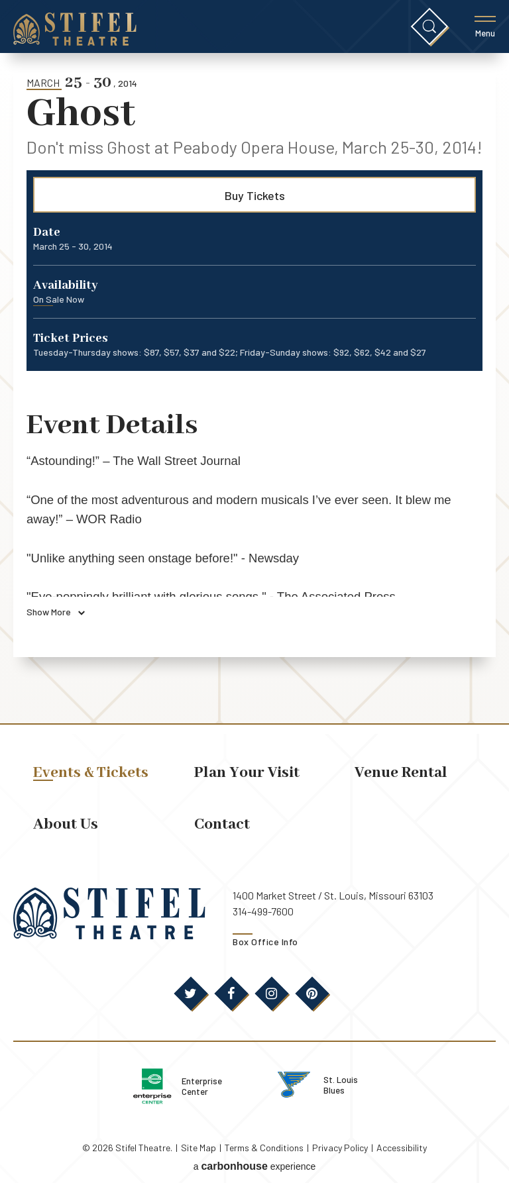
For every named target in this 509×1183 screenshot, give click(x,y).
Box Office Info (265, 941)
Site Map (198, 1142)
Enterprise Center (207, 1083)
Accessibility (401, 1142)
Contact (222, 824)
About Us (65, 824)
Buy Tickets (255, 195)
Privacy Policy (340, 1142)
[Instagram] (272, 993)
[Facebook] (231, 993)
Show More (56, 611)
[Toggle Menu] (485, 27)
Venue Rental (401, 772)
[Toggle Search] (429, 26)
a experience (255, 1159)
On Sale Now (58, 299)
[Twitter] (191, 993)
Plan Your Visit (247, 772)
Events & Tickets (90, 772)
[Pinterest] (312, 993)
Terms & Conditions (264, 1142)
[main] (254, 388)
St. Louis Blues (359, 1081)
